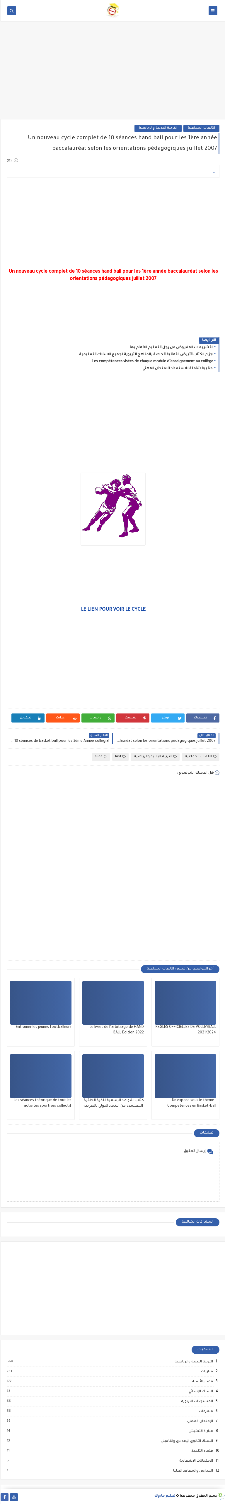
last (120, 757)
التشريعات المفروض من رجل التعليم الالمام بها (171, 348)
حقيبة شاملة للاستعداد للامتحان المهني (177, 369)
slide (100, 757)
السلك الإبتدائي (200, 1391)
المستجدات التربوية (196, 1401)
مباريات (206, 1371)
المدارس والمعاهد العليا (192, 1471)
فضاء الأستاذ (201, 1381)
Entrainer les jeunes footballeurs (43, 1027)
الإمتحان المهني (199, 1421)
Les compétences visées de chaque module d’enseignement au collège (152, 362)
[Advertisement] (112, 74)
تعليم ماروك (164, 1496)
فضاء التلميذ (201, 1451)
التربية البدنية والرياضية (157, 128)
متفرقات (205, 1411)
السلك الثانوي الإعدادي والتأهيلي (186, 1441)
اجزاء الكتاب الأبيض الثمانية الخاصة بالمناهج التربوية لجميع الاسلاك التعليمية (146, 355)
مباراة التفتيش (200, 1431)
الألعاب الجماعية (200, 128)
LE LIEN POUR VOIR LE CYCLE (112, 609)
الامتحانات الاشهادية (195, 1461)
